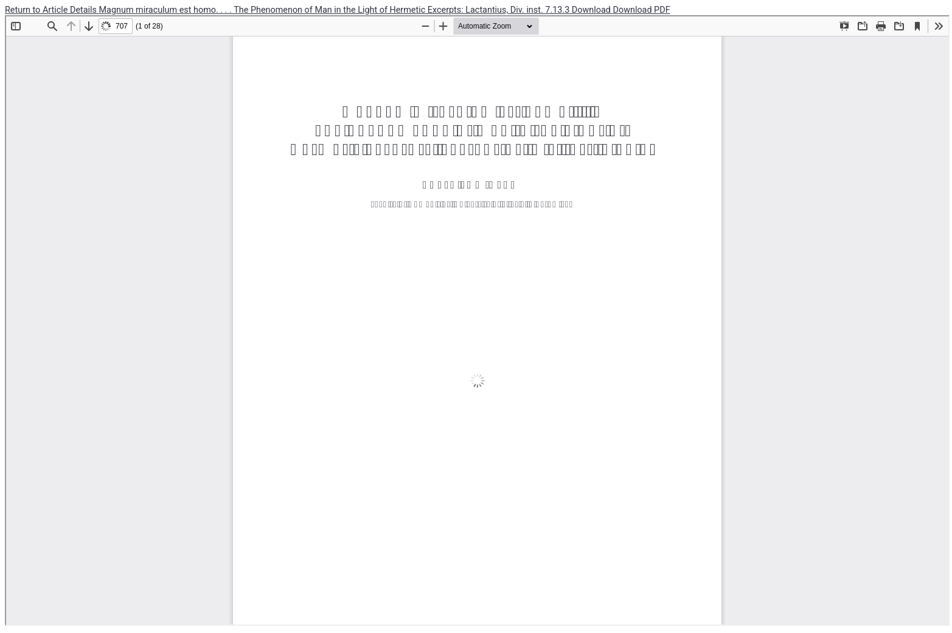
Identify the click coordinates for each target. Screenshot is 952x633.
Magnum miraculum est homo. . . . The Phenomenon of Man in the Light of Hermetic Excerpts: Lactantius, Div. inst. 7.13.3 (335, 10)
